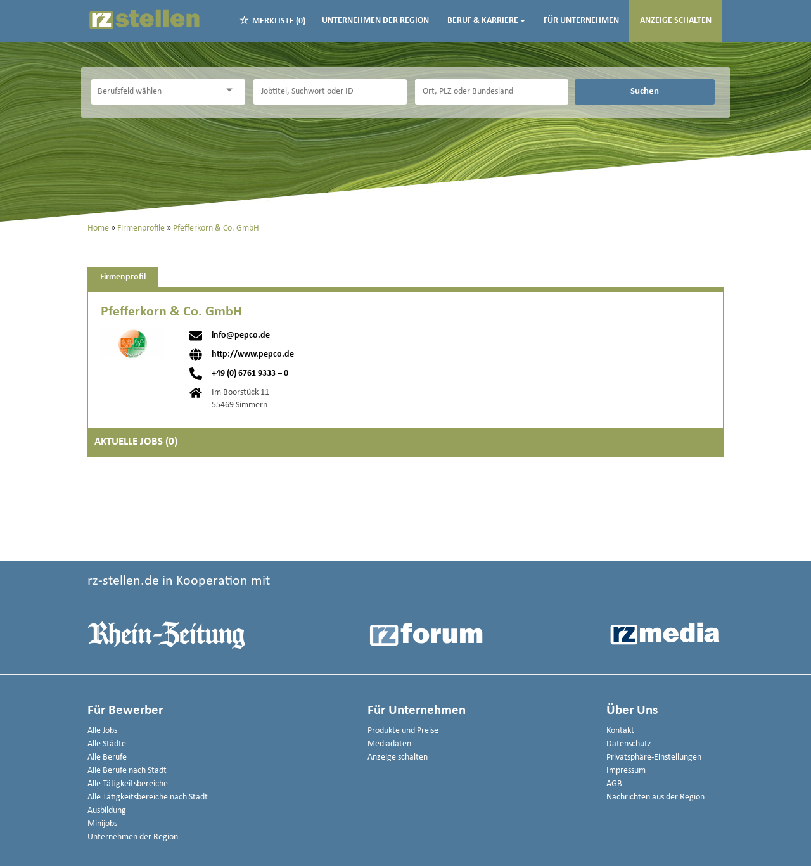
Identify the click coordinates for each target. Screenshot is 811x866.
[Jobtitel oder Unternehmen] (330, 92)
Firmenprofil (123, 277)
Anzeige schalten (676, 20)
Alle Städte (106, 744)
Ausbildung (106, 810)
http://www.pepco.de (253, 355)
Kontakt (620, 730)
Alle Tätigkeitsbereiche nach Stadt (147, 797)
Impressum (626, 770)
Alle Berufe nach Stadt (127, 770)
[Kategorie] (155, 92)
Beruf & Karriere (486, 20)
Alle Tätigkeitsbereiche (127, 784)
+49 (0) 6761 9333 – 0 (250, 374)
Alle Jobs (102, 730)
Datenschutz (628, 744)
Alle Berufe (107, 757)
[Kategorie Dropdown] (232, 90)
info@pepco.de (241, 336)
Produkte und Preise (402, 730)
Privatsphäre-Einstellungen (653, 757)
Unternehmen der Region (375, 20)
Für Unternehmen (581, 20)
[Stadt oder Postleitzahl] (491, 92)
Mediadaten (389, 744)
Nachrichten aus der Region (655, 797)
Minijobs (102, 824)
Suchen (644, 91)
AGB (614, 784)
